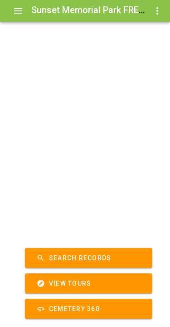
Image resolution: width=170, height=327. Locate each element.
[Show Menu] (18, 11)
